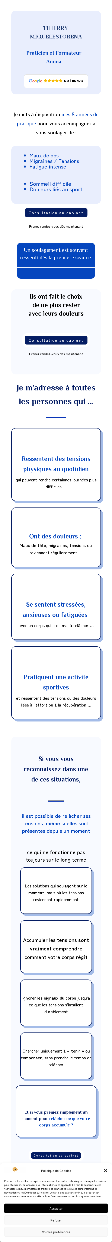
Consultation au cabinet (56, 212)
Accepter (56, 1208)
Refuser (56, 1220)
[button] (105, 1171)
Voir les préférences (56, 1232)
